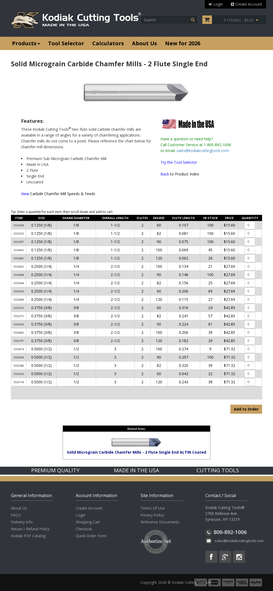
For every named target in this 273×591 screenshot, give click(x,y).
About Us (144, 43)
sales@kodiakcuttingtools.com (202, 150)
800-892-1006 (230, 532)
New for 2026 (182, 43)
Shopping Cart (88, 521)
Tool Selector (66, 43)
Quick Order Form (91, 535)
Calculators (108, 43)
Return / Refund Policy (30, 528)
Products (26, 43)
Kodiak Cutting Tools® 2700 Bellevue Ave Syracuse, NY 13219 (224, 513)
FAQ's (16, 515)
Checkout (84, 528)
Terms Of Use (152, 508)
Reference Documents (159, 521)
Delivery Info (22, 521)
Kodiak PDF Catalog (28, 535)
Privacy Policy (152, 515)
